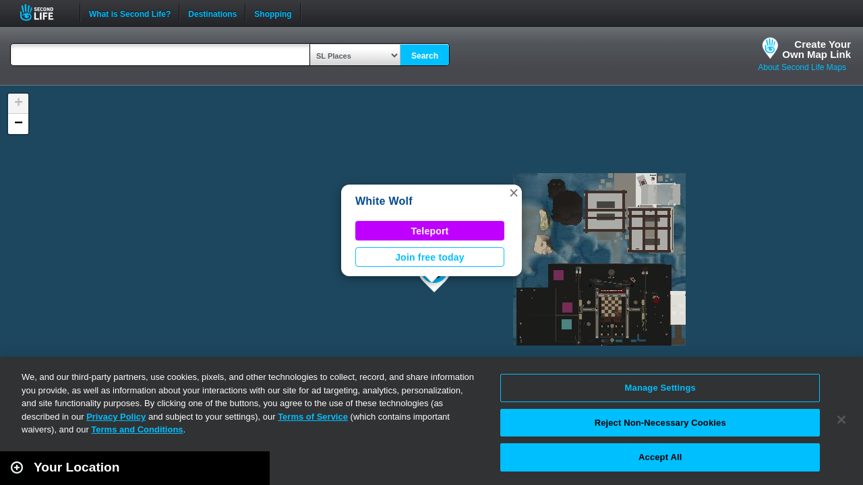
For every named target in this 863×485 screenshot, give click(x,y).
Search (424, 56)
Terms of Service (313, 417)
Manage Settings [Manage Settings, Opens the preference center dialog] (660, 388)
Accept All (660, 457)
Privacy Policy (116, 417)
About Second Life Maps (802, 67)
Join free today (430, 257)
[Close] (841, 419)
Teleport (430, 231)
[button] (514, 193)
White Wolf (384, 201)
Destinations (212, 12)
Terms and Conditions (137, 429)
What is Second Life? (130, 12)
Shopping (272, 12)
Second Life (44, 12)
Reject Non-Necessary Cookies (660, 423)
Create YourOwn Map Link (816, 49)
